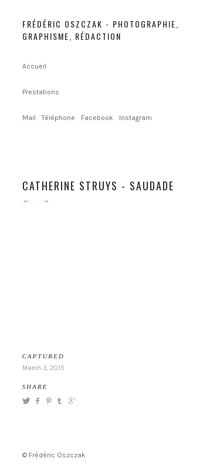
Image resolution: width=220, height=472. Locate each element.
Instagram (135, 118)
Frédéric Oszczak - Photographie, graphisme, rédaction (100, 30)
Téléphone (58, 118)
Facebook (97, 118)
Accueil (34, 66)
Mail (29, 118)
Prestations (40, 92)
